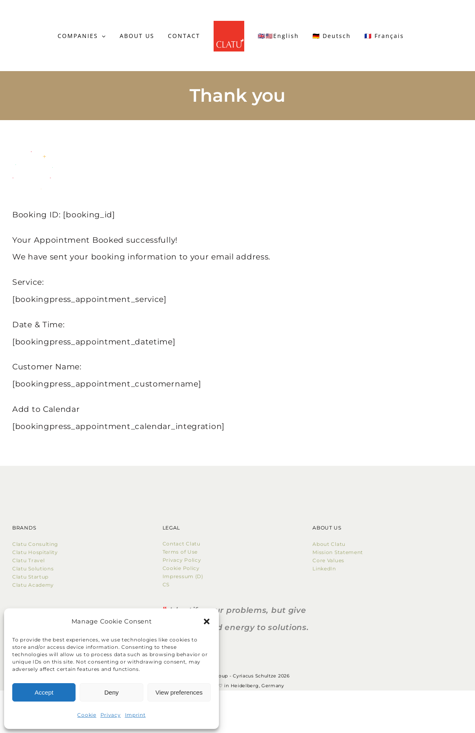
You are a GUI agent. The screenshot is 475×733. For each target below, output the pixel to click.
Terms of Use (180, 552)
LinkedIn (324, 568)
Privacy (110, 715)
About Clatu (329, 544)
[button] (207, 621)
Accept (44, 692)
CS (166, 584)
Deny (111, 692)
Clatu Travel (28, 560)
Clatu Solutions (33, 568)
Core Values (328, 560)
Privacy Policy (182, 560)
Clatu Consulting (35, 544)
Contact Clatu (182, 544)
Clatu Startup (30, 577)
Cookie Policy (183, 568)
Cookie (86, 715)
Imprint (135, 715)
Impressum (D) (184, 576)
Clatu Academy (33, 585)
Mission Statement (337, 552)
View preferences (179, 692)
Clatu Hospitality (35, 552)
